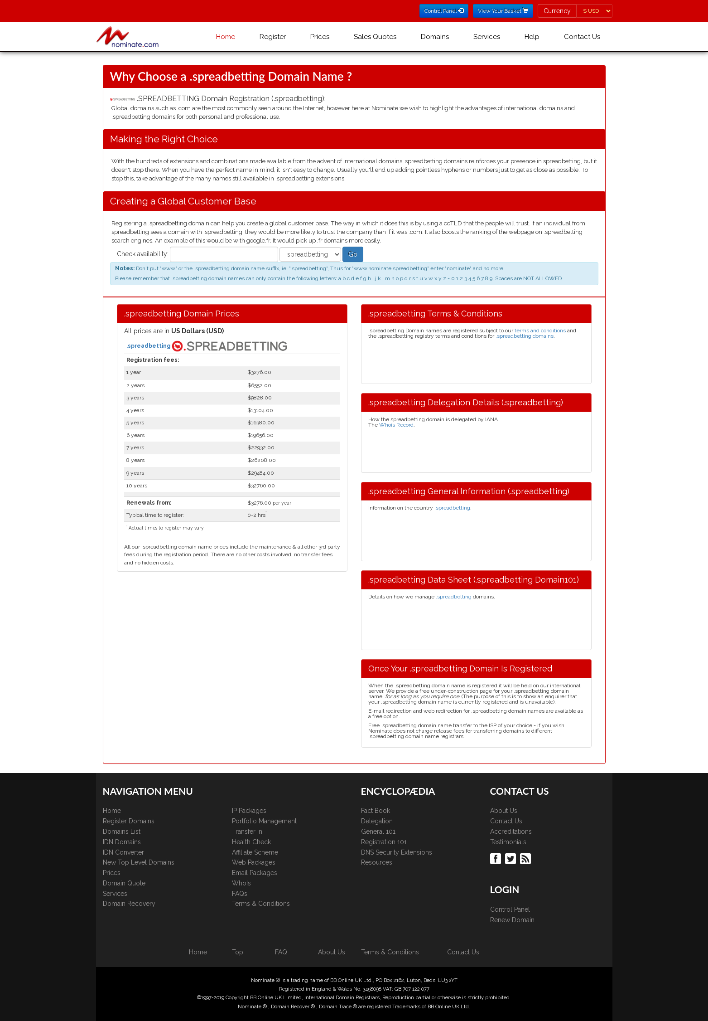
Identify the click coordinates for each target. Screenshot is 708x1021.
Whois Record (396, 425)
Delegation (377, 821)
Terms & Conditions (261, 903)
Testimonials (508, 842)
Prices (319, 37)
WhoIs (241, 883)
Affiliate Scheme (255, 852)
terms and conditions (540, 330)
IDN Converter (123, 852)
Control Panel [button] (443, 11)
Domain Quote (124, 883)
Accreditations (511, 831)
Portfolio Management (264, 821)
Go (352, 254)
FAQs (239, 893)
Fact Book (375, 810)
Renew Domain (512, 920)
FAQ (281, 952)
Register (273, 37)
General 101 (378, 831)
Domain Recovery (129, 903)
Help (532, 37)
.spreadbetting (149, 345)
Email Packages (254, 872)
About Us (503, 810)
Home (225, 37)
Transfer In (247, 831)
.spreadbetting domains (525, 336)
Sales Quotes (375, 37)
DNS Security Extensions (396, 852)
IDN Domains (122, 842)
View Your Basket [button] (503, 11)
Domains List (121, 831)
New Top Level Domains (138, 862)
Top (237, 952)
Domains (435, 37)
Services (486, 37)
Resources (376, 862)
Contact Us (582, 37)
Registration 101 (384, 842)
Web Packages (253, 862)
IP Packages (249, 810)
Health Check (251, 842)
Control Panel (510, 909)
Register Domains (128, 821)
